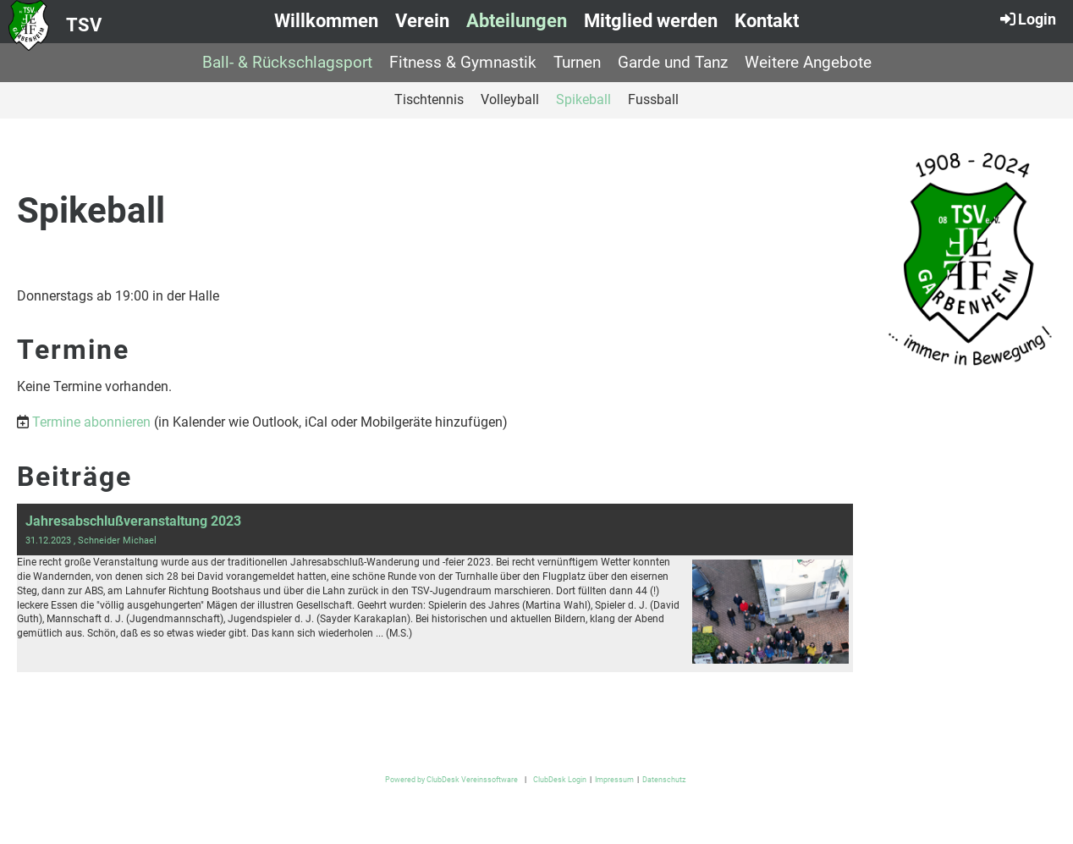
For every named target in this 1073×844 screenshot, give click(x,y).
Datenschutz (663, 779)
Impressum (614, 779)
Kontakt (767, 20)
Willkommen (326, 20)
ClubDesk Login (559, 779)
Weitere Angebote (808, 62)
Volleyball (510, 99)
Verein (422, 20)
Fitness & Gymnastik (462, 62)
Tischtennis (429, 99)
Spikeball (583, 99)
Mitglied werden (651, 20)
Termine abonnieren (91, 422)
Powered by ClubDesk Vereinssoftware (451, 779)
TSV (84, 25)
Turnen (577, 62)
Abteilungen (516, 20)
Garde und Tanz (673, 62)
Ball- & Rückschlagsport (287, 62)
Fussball (653, 99)
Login (1027, 18)
